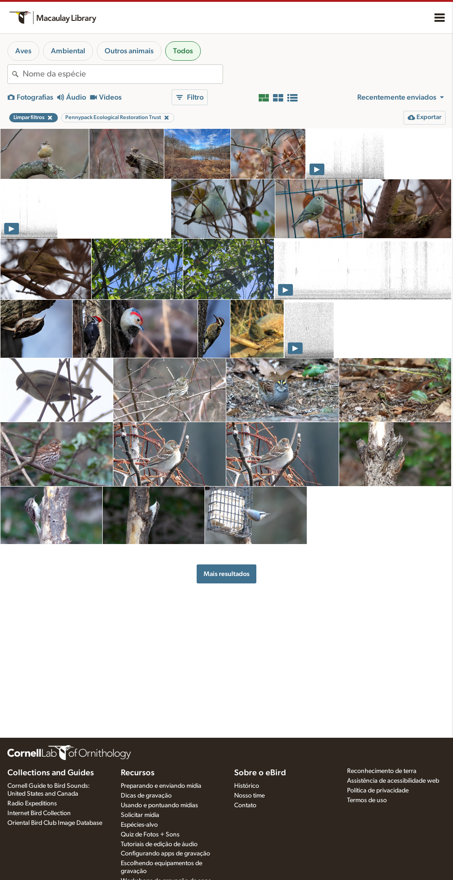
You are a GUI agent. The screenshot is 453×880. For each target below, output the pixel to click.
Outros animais (129, 51)
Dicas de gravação (146, 795)
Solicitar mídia (140, 815)
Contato (245, 805)
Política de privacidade (378, 790)
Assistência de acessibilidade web (393, 781)
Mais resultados (226, 573)
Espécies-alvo (139, 825)
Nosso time (249, 795)
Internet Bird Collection (39, 813)
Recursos (138, 773)
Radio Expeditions (32, 803)
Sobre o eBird (260, 773)
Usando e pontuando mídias (159, 805)
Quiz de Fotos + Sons (150, 834)
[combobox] (123, 74)
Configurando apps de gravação (165, 853)
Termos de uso (367, 800)
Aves (23, 51)
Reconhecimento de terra (381, 771)
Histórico (246, 786)
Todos (183, 51)
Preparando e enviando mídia (161, 786)
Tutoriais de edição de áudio (159, 844)
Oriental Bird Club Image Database (54, 823)
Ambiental (68, 51)
